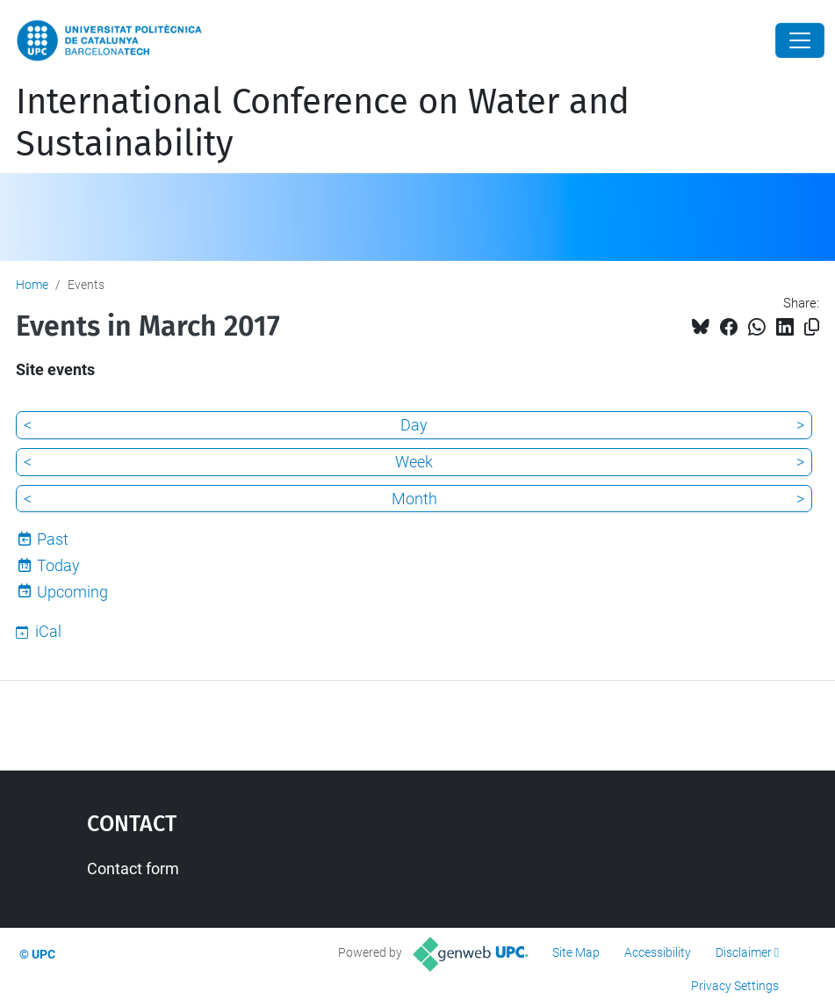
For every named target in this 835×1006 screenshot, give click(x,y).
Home (32, 285)
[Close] (799, 40)
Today (58, 565)
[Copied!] (811, 327)
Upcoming (72, 592)
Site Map (576, 952)
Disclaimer (744, 952)
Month (414, 498)
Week (414, 461)
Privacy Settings (735, 986)
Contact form (133, 868)
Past (52, 539)
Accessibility (657, 952)
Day (414, 425)
